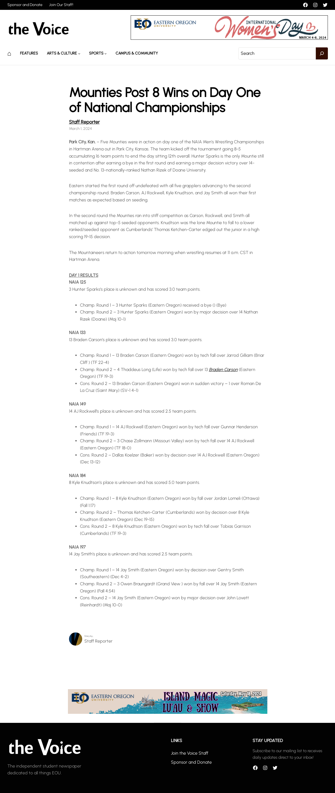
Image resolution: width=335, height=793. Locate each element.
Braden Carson (223, 369)
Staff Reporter (84, 122)
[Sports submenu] (105, 53)
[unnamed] (229, 38)
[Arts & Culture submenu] (79, 53)
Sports (96, 53)
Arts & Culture (62, 53)
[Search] (322, 53)
